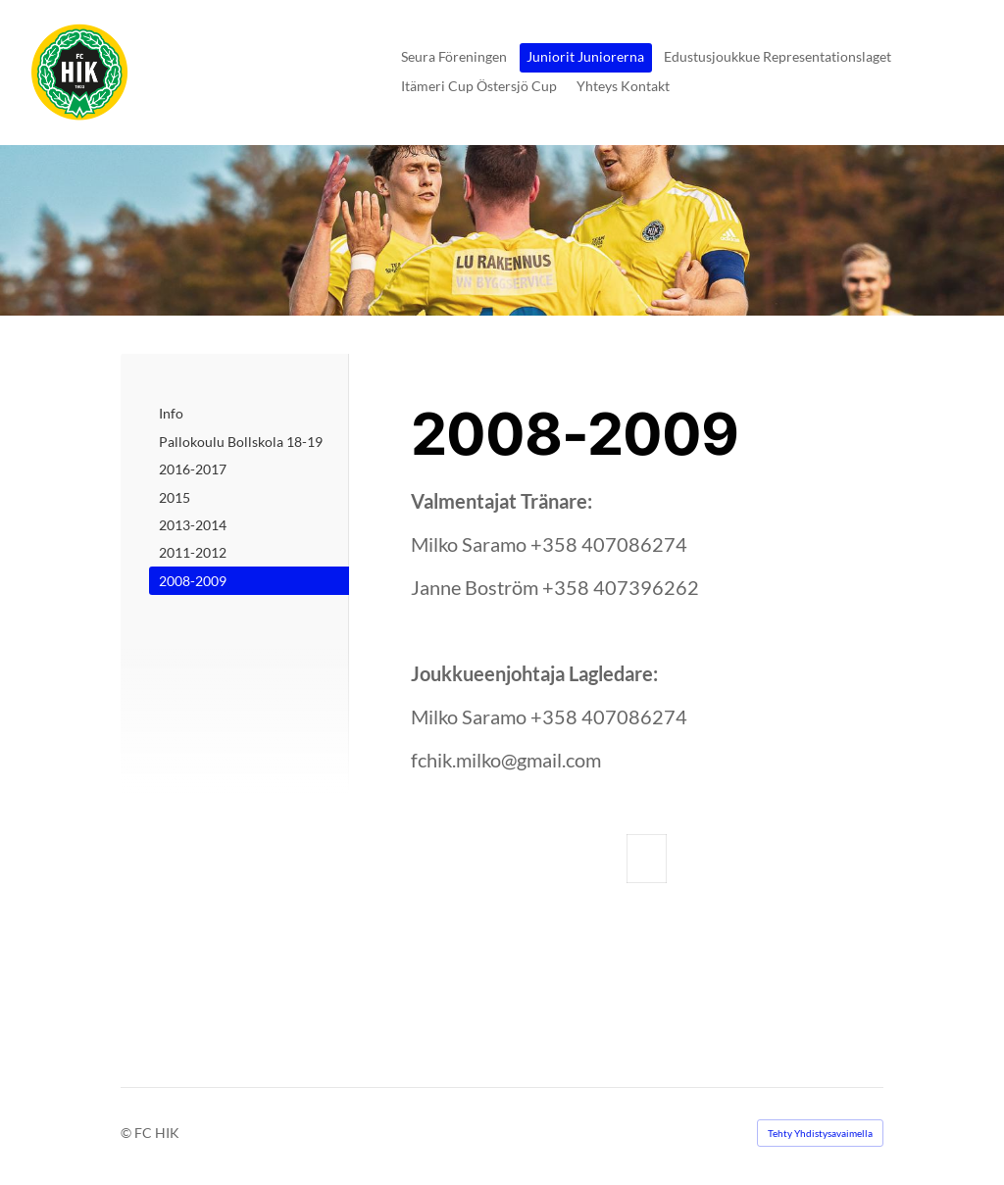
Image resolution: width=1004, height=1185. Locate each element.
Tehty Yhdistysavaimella (820, 1133)
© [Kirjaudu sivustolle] (127, 1132)
